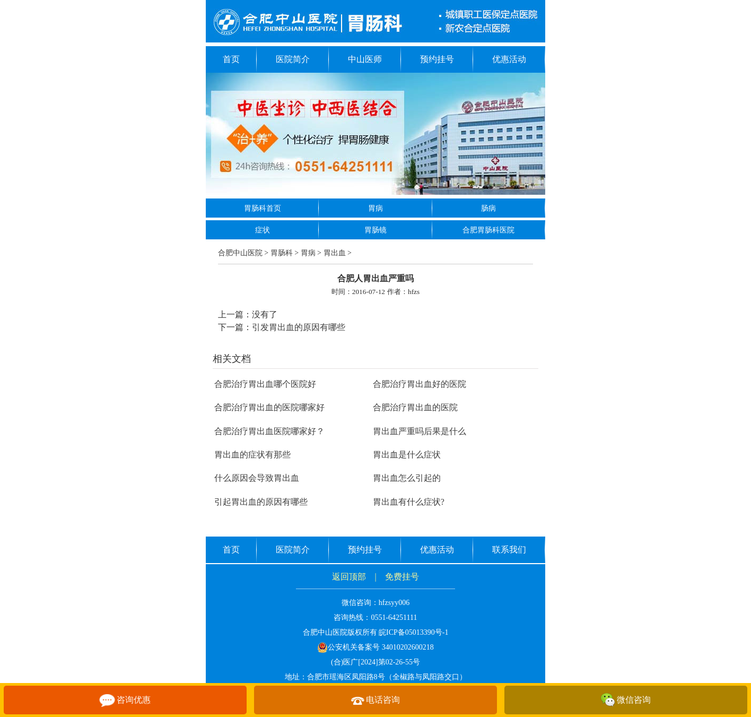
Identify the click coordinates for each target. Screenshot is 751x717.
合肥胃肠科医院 (488, 230)
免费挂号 (402, 576)
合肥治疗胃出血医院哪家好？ (269, 431)
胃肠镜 (375, 230)
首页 (231, 59)
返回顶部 (349, 576)
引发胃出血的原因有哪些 (298, 327)
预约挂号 (437, 59)
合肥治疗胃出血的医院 (415, 407)
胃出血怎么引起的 (407, 477)
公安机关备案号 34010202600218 (375, 647)
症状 (262, 230)
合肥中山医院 (240, 253)
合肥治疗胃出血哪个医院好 (265, 383)
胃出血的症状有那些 (252, 454)
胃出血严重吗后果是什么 (419, 431)
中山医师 (365, 59)
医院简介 (293, 59)
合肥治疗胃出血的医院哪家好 (269, 407)
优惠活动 (509, 59)
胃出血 (335, 253)
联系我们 (509, 549)
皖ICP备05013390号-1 (413, 632)
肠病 (488, 208)
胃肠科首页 (262, 208)
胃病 (375, 208)
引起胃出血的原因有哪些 (261, 501)
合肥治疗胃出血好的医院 (419, 383)
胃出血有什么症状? (408, 501)
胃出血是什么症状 (407, 454)
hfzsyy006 (394, 603)
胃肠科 (281, 253)
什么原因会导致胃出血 (256, 477)
